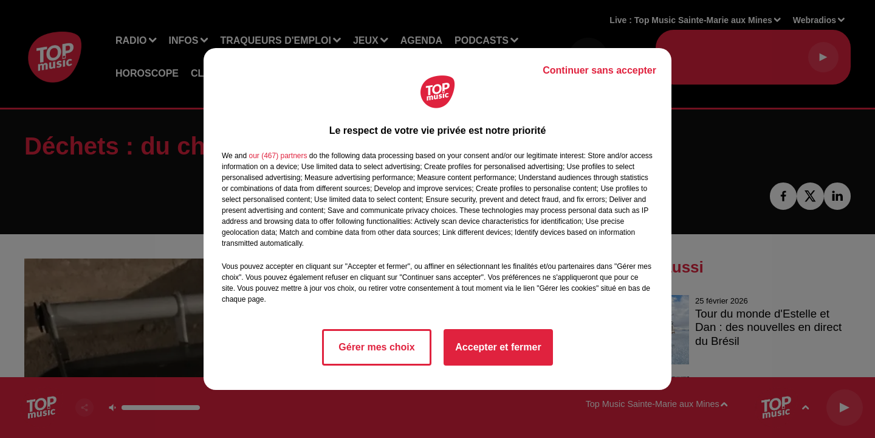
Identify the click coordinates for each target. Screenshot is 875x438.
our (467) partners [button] (278, 155)
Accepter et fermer (498, 347)
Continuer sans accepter (599, 70)
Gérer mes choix (376, 347)
